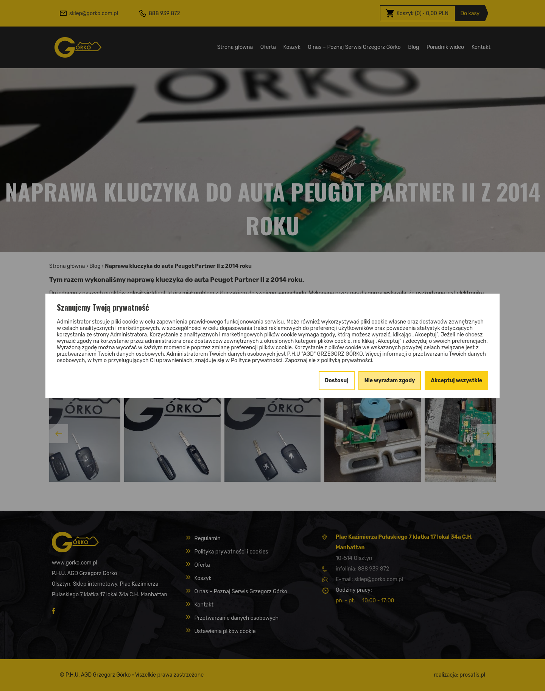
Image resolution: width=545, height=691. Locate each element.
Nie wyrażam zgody (389, 380)
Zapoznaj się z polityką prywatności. (329, 360)
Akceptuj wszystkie (456, 380)
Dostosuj (337, 380)
